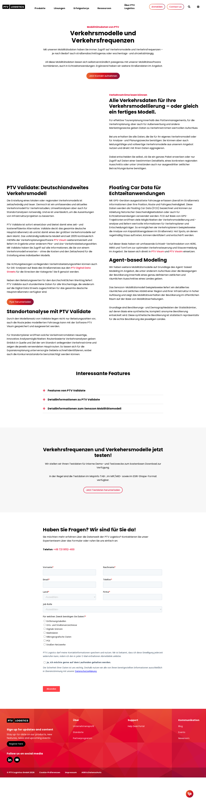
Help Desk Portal (136, 726)
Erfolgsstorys (81, 8)
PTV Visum (60, 240)
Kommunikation (188, 720)
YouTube (17, 760)
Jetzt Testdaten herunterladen (103, 490)
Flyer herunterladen (20, 301)
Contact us (175, 6)
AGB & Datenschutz (91, 772)
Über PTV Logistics (129, 7)
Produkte (40, 8)
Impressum (71, 772)
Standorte (78, 732)
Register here (16, 743)
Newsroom (183, 738)
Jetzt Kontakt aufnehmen (103, 75)
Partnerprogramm (82, 738)
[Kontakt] (189, 794)
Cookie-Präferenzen (49, 772)
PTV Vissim (176, 251)
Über (76, 720)
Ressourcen (104, 8)
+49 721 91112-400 (63, 549)
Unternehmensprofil (83, 726)
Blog (180, 726)
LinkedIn (10, 760)
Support (133, 720)
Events (181, 732)
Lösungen (59, 8)
